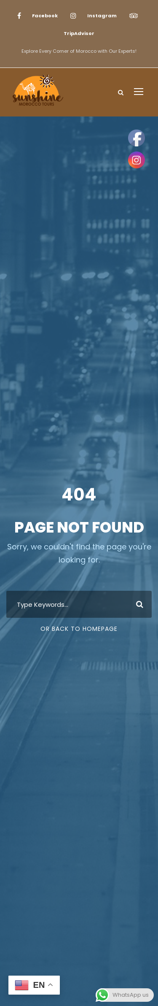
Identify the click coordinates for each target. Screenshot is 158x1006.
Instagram (102, 15)
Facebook (45, 15)
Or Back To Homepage (79, 629)
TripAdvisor (79, 33)
